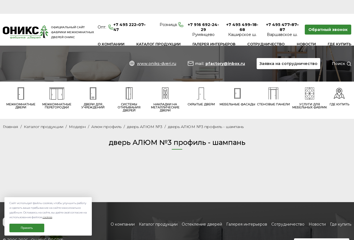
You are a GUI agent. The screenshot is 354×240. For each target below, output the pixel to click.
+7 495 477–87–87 (282, 13)
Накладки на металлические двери (165, 86)
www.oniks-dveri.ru (156, 49)
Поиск (338, 49)
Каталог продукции (158, 30)
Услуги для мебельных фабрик (309, 84)
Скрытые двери (201, 83)
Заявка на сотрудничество (288, 49)
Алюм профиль (106, 112)
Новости (306, 30)
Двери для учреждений (93, 84)
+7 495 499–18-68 (242, 13)
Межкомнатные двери (20, 84)
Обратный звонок (328, 15)
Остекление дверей (202, 210)
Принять (27, 227)
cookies (47, 217)
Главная (10, 112)
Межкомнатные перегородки (56, 84)
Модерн (77, 112)
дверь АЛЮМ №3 (144, 112)
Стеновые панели (273, 83)
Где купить (339, 30)
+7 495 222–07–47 (121, 13)
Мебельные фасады (237, 83)
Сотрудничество (266, 30)
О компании (111, 30)
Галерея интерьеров (213, 30)
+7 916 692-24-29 (203, 13)
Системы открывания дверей (129, 86)
